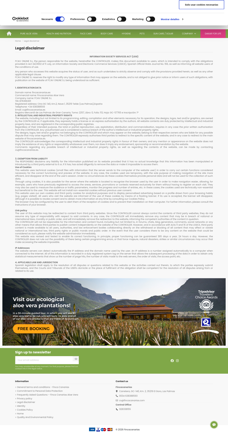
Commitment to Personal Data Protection (40, 391)
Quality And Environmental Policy (35, 417)
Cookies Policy (25, 409)
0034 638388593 (128, 395)
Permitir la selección (201, 18)
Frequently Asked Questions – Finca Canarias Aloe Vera (47, 394)
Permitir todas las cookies (201, 8)
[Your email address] (44, 360)
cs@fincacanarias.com (132, 400)
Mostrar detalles (170, 43)
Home (20, 413)
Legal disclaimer (26, 402)
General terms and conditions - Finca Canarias (43, 387)
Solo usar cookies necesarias (201, 29)
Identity (21, 406)
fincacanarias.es (41, 92)
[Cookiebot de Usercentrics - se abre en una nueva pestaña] (20, 43)
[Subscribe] (76, 359)
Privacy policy (24, 398)
